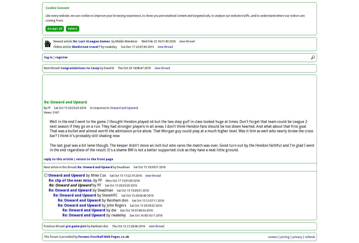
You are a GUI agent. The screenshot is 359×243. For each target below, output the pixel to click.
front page (94, 159)
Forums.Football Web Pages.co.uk (103, 236)
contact (272, 237)
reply (58, 159)
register (61, 57)
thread (153, 175)
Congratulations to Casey (80, 68)
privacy (297, 237)
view (187, 41)
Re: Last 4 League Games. (92, 41)
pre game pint (76, 226)
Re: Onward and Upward (95, 167)
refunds (310, 237)
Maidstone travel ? (86, 47)
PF (49, 108)
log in (48, 57)
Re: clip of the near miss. (70, 180)
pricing (285, 237)
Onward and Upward (124, 108)
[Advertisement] (179, 88)
